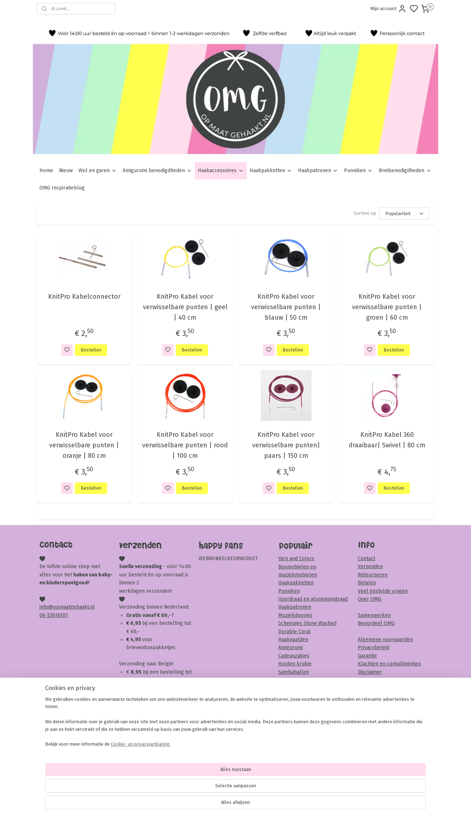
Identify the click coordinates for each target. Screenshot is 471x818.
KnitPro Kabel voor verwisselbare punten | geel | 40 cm (185, 307)
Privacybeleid (373, 647)
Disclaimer (370, 672)
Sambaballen (293, 672)
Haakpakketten (271, 170)
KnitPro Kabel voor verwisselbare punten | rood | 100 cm (185, 445)
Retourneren (372, 575)
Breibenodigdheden (405, 170)
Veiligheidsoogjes (298, 680)
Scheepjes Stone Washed (307, 623)
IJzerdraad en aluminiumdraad (313, 599)
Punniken (358, 170)
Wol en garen (97, 170)
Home (46, 170)
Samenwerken (374, 615)
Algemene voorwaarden (385, 639)
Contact (366, 558)
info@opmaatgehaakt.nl (67, 607)
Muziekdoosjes (295, 615)
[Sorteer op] (404, 213)
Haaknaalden (293, 639)
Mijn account (388, 8)
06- (43, 615)
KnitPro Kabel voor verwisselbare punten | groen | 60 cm (387, 307)
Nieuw (66, 170)
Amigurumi (290, 647)
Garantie (367, 656)
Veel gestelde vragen (383, 591)
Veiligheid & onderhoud (385, 680)
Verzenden (370, 566)
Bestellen (91, 350)
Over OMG (369, 599)
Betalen (367, 583)
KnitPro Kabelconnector (84, 297)
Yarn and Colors (296, 558)
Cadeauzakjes (293, 656)
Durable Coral (294, 632)
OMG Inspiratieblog (62, 188)
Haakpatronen (318, 170)
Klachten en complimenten (389, 664)
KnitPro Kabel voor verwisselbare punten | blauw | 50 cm (286, 307)
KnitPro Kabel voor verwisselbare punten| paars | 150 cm (286, 445)
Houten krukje (294, 664)
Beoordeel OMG (376, 623)
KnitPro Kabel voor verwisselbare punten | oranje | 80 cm (84, 445)
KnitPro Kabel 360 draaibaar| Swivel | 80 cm (386, 440)
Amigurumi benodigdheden (157, 170)
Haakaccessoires (221, 170)
